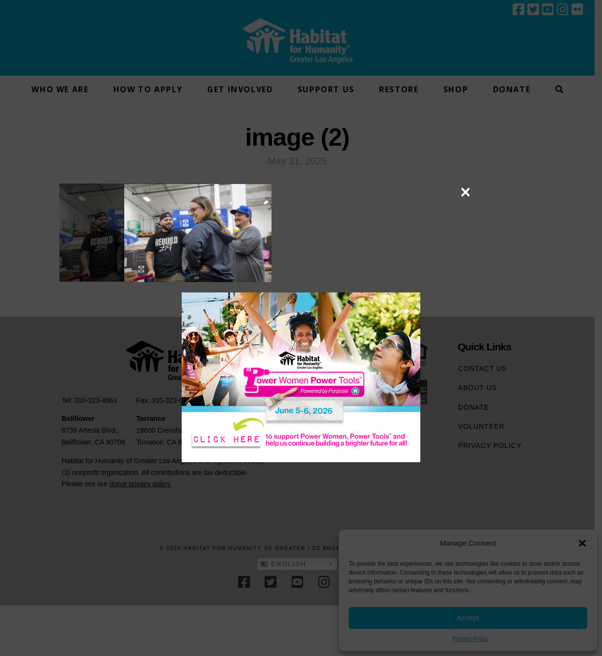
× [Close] (465, 191)
